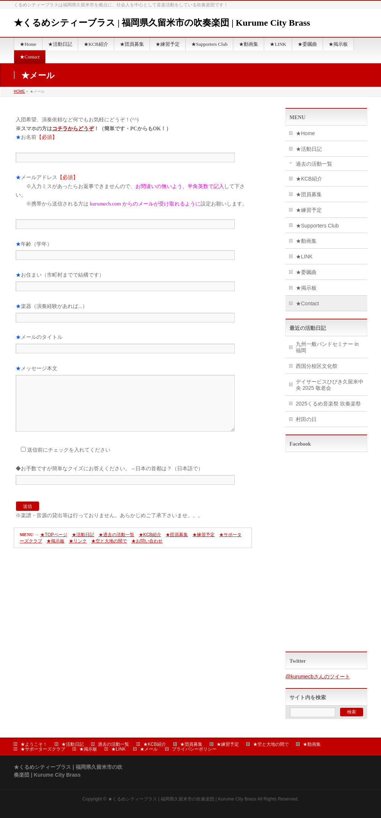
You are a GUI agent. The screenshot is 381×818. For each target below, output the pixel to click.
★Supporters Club (317, 226)
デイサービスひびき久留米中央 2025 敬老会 (330, 385)
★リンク (78, 552)
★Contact (307, 303)
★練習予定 (203, 545)
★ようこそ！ (33, 744)
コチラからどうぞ (73, 128)
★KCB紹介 (150, 545)
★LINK (304, 257)
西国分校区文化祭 (316, 366)
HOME (19, 91)
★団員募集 (177, 545)
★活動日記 (83, 545)
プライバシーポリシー (194, 749)
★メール (149, 749)
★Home (305, 133)
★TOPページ (53, 545)
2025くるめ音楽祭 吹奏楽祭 (328, 404)
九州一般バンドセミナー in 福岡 (327, 347)
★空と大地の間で (109, 552)
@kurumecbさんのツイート (317, 676)
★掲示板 (55, 552)
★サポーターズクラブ (42, 749)
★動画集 (306, 241)
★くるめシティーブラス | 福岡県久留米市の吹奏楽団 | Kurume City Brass (162, 23)
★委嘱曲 (306, 272)
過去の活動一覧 (314, 164)
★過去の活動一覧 (116, 545)
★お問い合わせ (147, 552)
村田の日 (306, 419)
